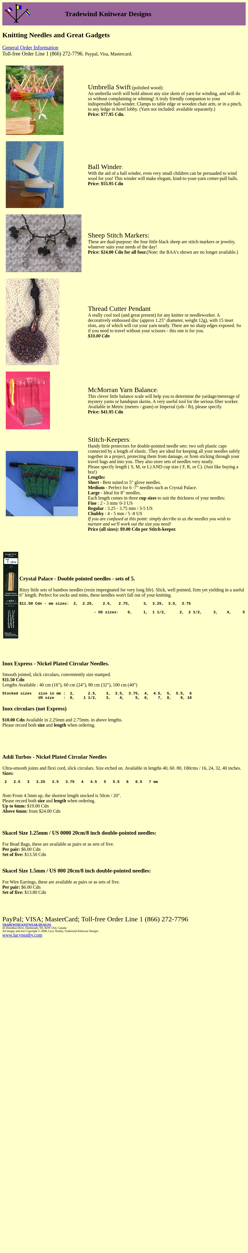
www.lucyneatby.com (22, 937)
